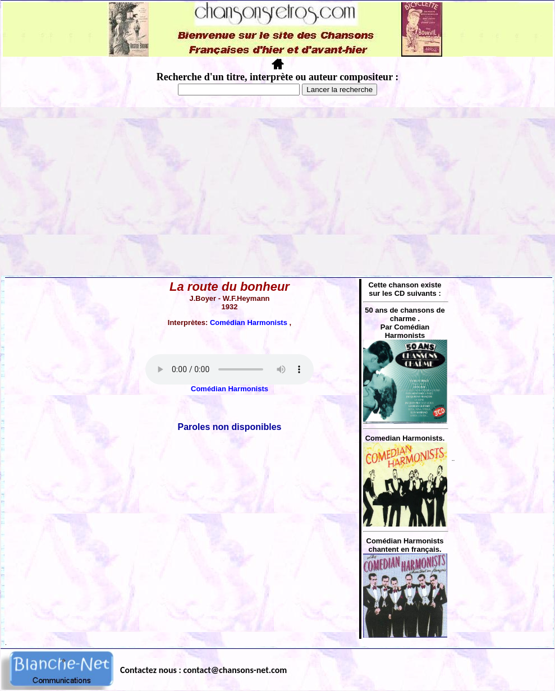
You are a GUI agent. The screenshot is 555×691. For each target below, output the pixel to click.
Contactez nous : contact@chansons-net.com (203, 670)
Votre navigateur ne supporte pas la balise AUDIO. (229, 369)
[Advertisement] (277, 191)
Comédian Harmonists (250, 322)
